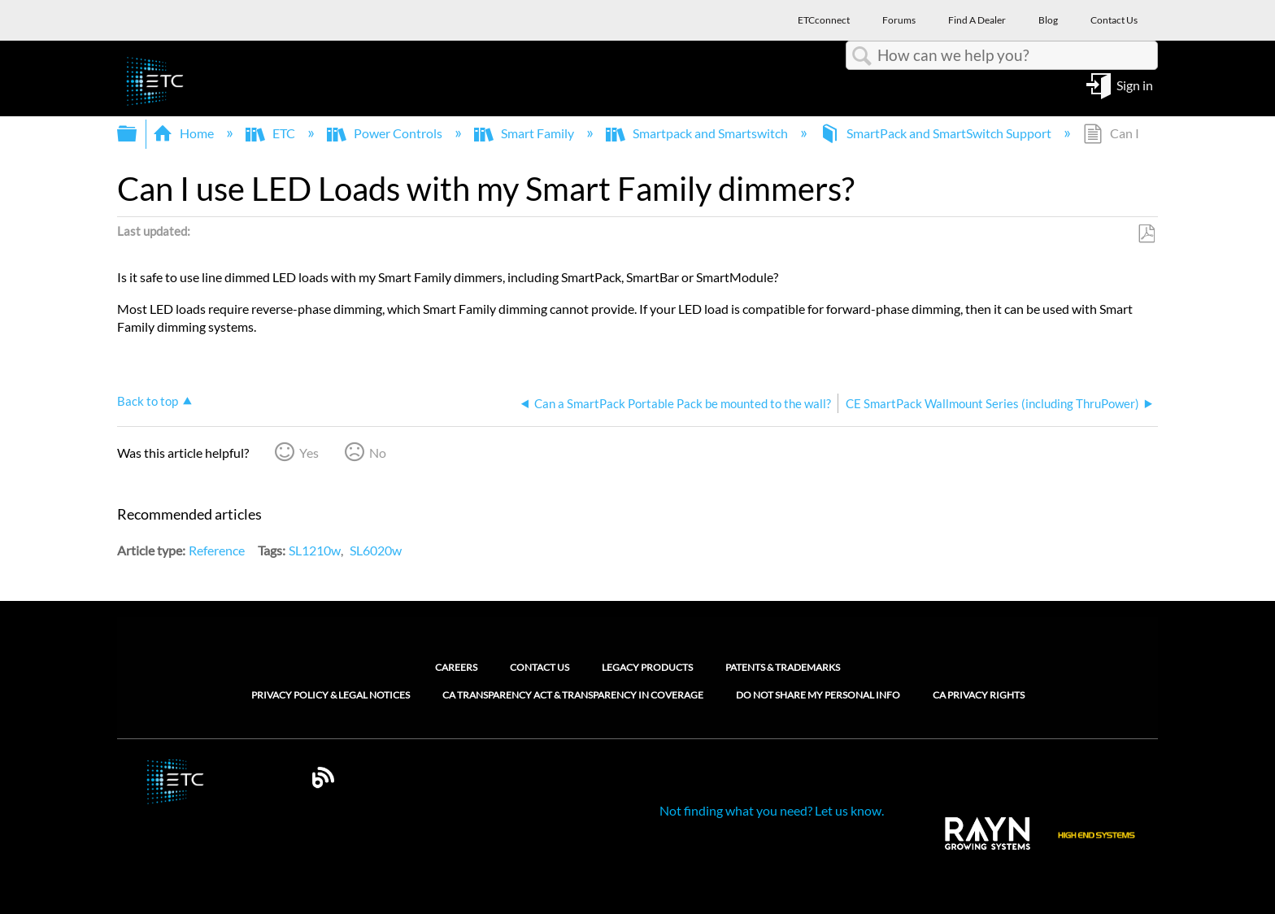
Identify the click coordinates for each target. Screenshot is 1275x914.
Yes (309, 452)
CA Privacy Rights (979, 695)
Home (184, 133)
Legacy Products (647, 667)
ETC (272, 133)
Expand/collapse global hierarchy (137, 134)
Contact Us (539, 667)
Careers (456, 667)
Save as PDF (1146, 234)
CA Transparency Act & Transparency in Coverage (572, 695)
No (377, 452)
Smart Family (525, 133)
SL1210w (315, 550)
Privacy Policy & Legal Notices (330, 695)
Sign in (1134, 84)
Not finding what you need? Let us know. (771, 810)
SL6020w (376, 550)
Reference (217, 550)
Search (862, 56)
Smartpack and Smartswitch (698, 133)
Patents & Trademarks (782, 667)
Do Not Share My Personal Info (818, 695)
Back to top (147, 401)
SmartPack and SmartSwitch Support (937, 133)
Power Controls (386, 133)
